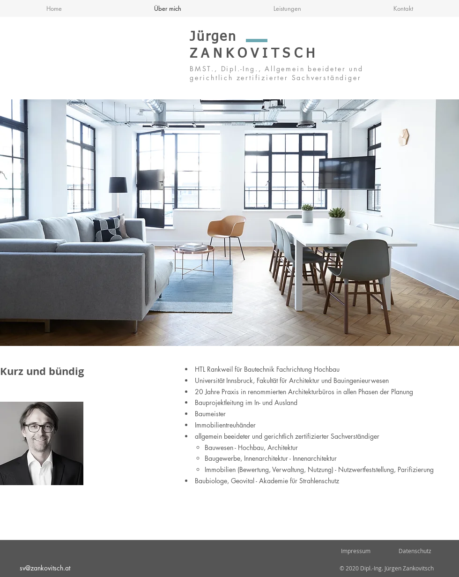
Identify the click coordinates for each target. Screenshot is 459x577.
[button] (229, 222)
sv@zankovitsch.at (45, 567)
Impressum (355, 551)
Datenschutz (415, 551)
